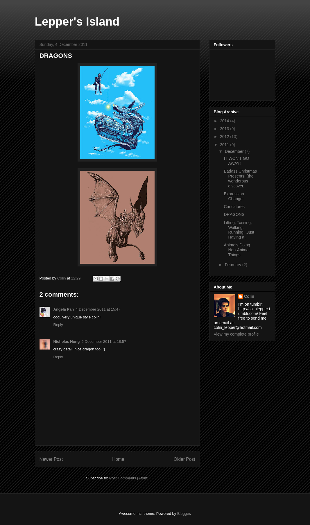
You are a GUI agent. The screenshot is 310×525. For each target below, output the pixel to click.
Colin (249, 296)
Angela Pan (63, 309)
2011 (225, 144)
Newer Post (51, 459)
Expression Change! (234, 196)
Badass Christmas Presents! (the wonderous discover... (240, 178)
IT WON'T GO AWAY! (236, 161)
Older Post (184, 459)
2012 (225, 136)
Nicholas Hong (66, 341)
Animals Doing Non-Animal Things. (237, 250)
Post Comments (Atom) (128, 478)
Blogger (183, 513)
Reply (58, 324)
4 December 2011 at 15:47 (98, 309)
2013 (225, 128)
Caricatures (234, 206)
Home (118, 459)
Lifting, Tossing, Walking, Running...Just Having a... (239, 229)
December (235, 151)
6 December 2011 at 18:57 (104, 341)
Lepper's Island (77, 21)
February (233, 264)
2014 (225, 121)
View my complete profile (236, 334)
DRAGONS (234, 214)
